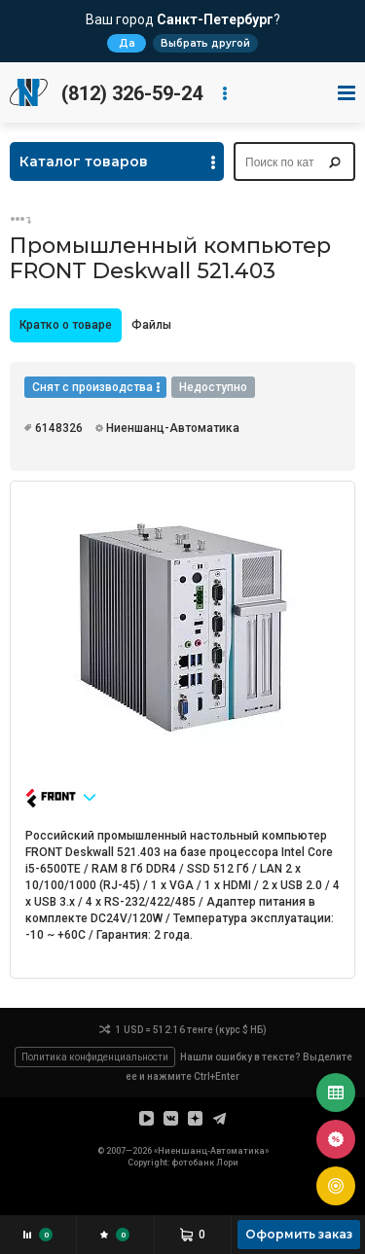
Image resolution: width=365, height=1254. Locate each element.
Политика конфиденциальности (94, 1057)
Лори (227, 1162)
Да (127, 43)
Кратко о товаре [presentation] (65, 325)
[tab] (66, 325)
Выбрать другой (205, 43)
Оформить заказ (298, 1234)
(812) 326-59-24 (131, 93)
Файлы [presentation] (151, 325)
